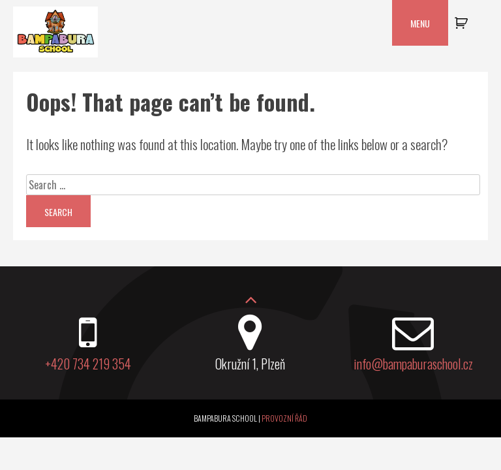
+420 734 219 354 (88, 363)
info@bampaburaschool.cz (413, 363)
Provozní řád (284, 418)
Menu (420, 23)
